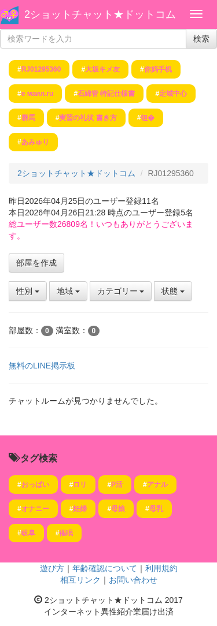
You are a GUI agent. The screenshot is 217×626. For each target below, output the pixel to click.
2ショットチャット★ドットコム (100, 14)
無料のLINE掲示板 (42, 365)
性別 (27, 291)
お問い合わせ (133, 579)
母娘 (118, 509)
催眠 (66, 533)
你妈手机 (158, 69)
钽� (148, 118)
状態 (173, 291)
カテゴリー (121, 291)
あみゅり (35, 142)
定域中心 (173, 94)
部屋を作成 (36, 262)
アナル (157, 484)
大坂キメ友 (102, 69)
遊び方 (52, 568)
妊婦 (80, 509)
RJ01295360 (41, 69)
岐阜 (28, 533)
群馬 (28, 118)
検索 (201, 38)
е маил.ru (37, 94)
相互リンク (80, 579)
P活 (117, 484)
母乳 (156, 509)
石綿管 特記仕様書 (106, 94)
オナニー (35, 509)
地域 (68, 291)
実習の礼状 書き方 (87, 118)
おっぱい (35, 484)
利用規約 (161, 568)
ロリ (80, 484)
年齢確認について (104, 568)
